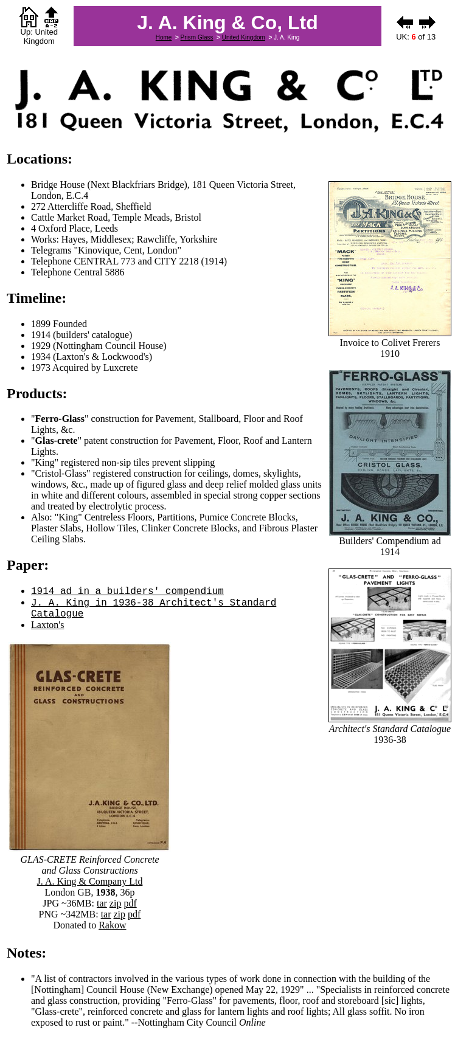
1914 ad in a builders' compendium (127, 591)
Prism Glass (197, 37)
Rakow (112, 925)
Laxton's (47, 625)
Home (164, 37)
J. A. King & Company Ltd (90, 881)
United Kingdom (243, 37)
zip (115, 903)
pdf (129, 903)
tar (102, 903)
